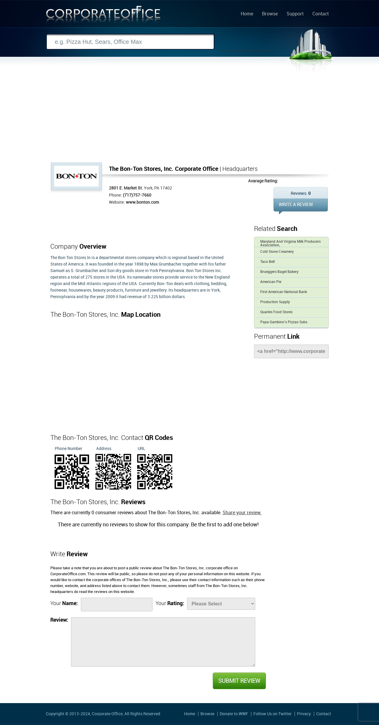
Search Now (247, 42)
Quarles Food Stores (276, 312)
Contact (320, 14)
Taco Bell (267, 262)
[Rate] (221, 604)
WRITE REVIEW (300, 206)
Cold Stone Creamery (277, 252)
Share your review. (242, 512)
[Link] (291, 351)
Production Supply (275, 302)
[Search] (130, 42)
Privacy (304, 714)
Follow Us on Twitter (272, 714)
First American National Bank (283, 292)
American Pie (270, 282)
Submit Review (239, 681)
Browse (270, 14)
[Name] (116, 604)
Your (64, 603)
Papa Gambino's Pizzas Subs (283, 322)
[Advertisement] (189, 118)
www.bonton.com (142, 202)
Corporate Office (103, 16)
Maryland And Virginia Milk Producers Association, (290, 243)
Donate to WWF (234, 714)
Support (295, 14)
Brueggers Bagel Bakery (279, 272)
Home (247, 14)
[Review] (163, 642)
